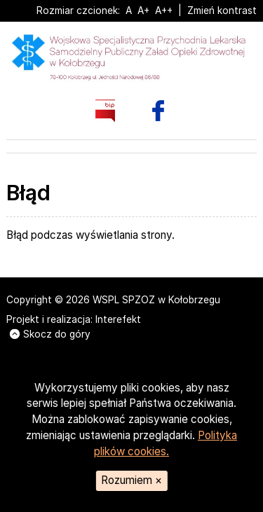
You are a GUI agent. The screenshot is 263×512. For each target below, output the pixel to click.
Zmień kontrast (222, 10)
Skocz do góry (50, 334)
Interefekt (118, 319)
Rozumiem (131, 480)
